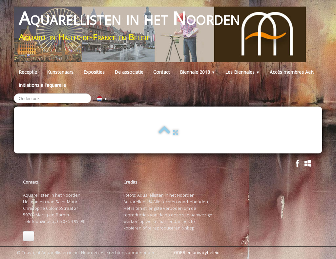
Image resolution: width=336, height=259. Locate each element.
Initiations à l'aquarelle (42, 85)
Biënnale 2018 (197, 72)
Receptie (28, 72)
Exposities (94, 72)
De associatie (129, 72)
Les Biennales (242, 72)
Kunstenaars (60, 72)
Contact (161, 72)
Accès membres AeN (292, 72)
